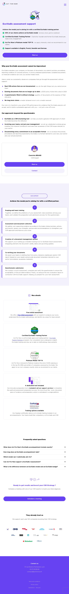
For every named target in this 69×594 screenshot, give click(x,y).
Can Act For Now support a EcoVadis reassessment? (22, 462)
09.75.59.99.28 (34, 569)
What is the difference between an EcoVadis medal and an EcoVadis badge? (30, 467)
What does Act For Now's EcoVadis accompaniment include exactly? (28, 447)
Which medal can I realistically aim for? (17, 457)
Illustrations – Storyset (34, 587)
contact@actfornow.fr (34, 571)
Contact (34, 171)
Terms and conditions (34, 581)
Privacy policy (34, 584)
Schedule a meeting (34, 499)
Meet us (35, 55)
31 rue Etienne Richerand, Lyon (34, 567)
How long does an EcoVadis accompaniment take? (21, 452)
